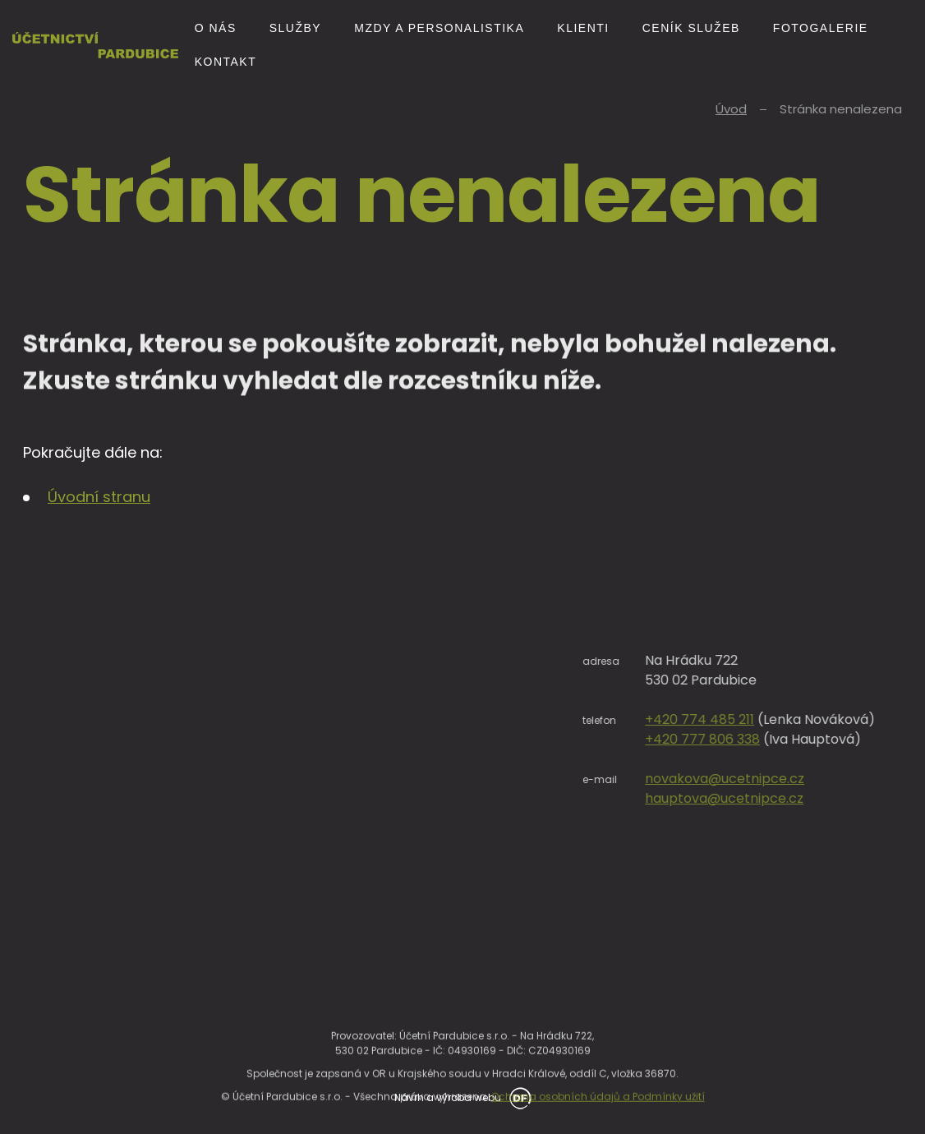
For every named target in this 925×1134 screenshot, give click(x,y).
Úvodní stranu (99, 496)
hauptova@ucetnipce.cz (813, 798)
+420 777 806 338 (791, 739)
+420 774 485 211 (788, 719)
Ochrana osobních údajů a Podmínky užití (598, 1116)
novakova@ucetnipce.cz (813, 778)
